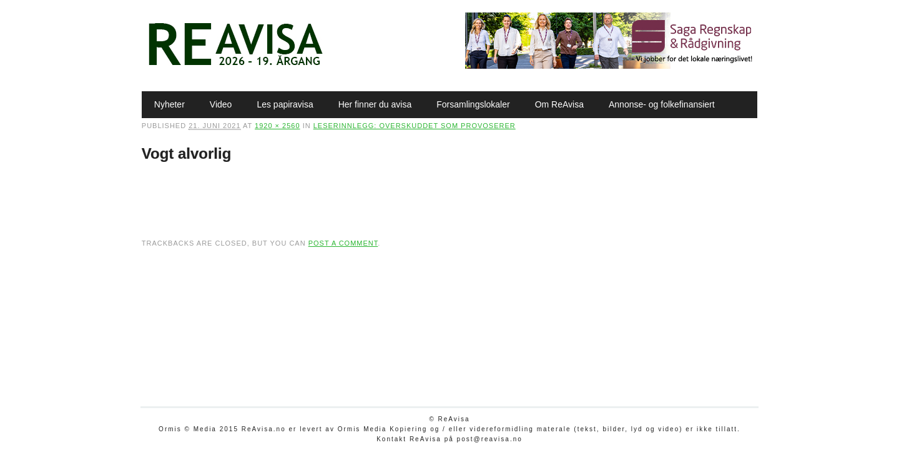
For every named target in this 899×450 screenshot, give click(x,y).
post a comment (343, 243)
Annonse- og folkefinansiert (662, 104)
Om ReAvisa (559, 104)
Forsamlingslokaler (472, 104)
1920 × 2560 (277, 125)
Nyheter (169, 104)
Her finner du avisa (375, 104)
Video (221, 104)
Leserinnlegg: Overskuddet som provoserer (414, 125)
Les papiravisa (285, 104)
